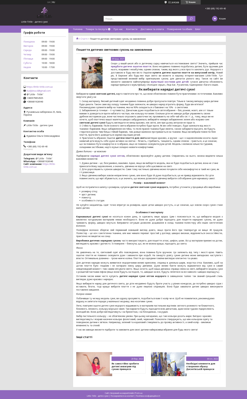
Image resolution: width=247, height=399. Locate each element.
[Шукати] (191, 18)
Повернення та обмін (179, 29)
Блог (198, 29)
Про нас (118, 29)
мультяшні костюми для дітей (170, 81)
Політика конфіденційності (148, 396)
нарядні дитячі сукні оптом (107, 155)
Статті (84, 38)
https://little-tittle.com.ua (40, 86)
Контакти (131, 29)
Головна (77, 29)
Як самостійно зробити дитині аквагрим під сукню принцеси (125, 366)
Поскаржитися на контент (122, 396)
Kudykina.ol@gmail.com (39, 90)
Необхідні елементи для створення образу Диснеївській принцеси (200, 366)
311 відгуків (173, 2)
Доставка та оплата (152, 29)
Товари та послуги (96, 29)
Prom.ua (138, 393)
